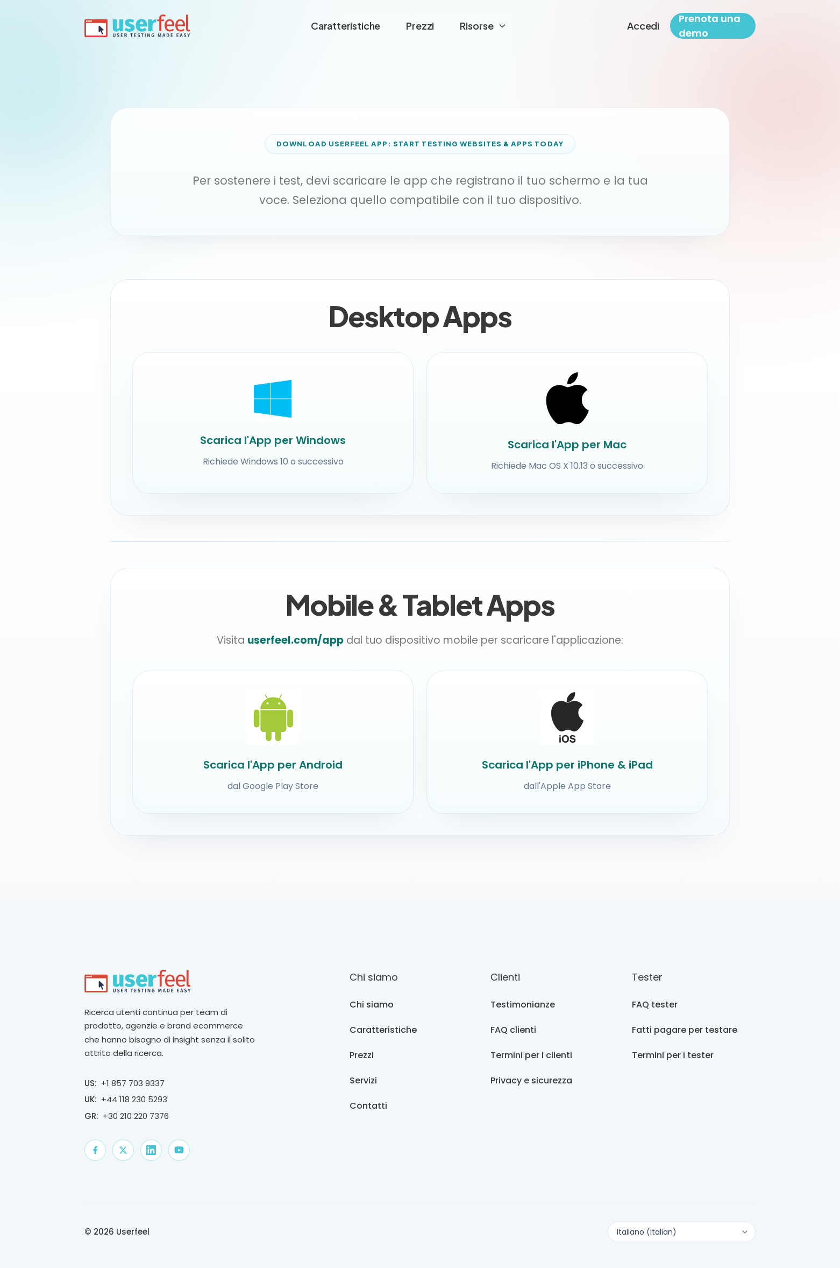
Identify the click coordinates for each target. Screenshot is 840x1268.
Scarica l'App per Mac (567, 444)
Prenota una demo (710, 26)
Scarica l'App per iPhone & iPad (567, 772)
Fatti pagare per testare (684, 1030)
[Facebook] (95, 1150)
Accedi (643, 25)
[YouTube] (179, 1150)
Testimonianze (522, 1004)
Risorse (483, 25)
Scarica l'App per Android (273, 772)
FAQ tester (655, 1004)
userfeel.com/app (295, 647)
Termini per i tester (673, 1055)
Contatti (368, 1106)
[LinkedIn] (151, 1150)
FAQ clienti (513, 1030)
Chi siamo (372, 1004)
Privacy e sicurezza (531, 1080)
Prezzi (420, 25)
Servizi (363, 1080)
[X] (123, 1150)
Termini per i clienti (531, 1055)
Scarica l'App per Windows (273, 440)
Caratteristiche (345, 25)
